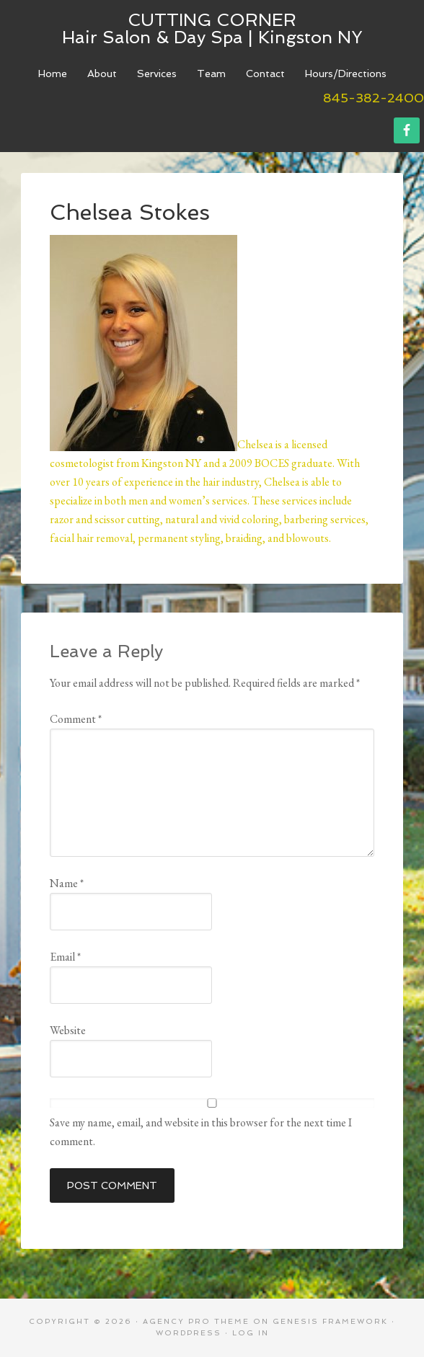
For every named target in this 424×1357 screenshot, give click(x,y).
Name (67, 883)
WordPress (188, 1333)
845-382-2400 (373, 97)
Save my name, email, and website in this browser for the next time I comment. (201, 1132)
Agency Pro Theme (196, 1321)
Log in (250, 1333)
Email (65, 956)
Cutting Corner (212, 19)
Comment (76, 718)
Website (68, 1030)
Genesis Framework (330, 1321)
